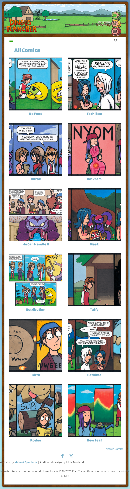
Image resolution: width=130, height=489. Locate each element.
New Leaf (94, 440)
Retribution (36, 309)
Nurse (36, 179)
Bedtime (94, 375)
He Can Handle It (35, 244)
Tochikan (94, 114)
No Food (36, 114)
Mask (94, 244)
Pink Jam (94, 179)
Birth (36, 375)
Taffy (94, 309)
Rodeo (35, 440)
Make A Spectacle (25, 462)
